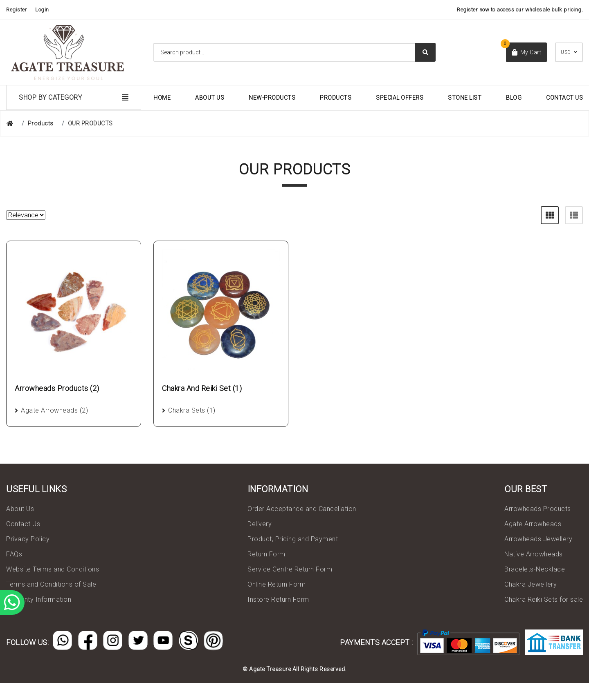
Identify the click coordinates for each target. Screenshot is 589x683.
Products (335, 97)
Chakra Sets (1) (192, 410)
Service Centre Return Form (289, 569)
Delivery (259, 524)
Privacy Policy (27, 539)
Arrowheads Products (537, 509)
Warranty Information (38, 599)
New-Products (272, 97)
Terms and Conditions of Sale (51, 584)
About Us (209, 97)
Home (162, 97)
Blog (514, 97)
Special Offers (399, 97)
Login (42, 10)
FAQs (14, 554)
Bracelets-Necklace (534, 569)
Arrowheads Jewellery (538, 539)
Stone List (464, 97)
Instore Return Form (278, 599)
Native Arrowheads (533, 554)
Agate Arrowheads (532, 524)
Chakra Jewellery (530, 584)
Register (16, 10)
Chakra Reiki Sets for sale (543, 599)
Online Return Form (276, 584)
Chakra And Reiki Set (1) (202, 388)
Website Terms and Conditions (52, 569)
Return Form (266, 554)
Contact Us (564, 97)
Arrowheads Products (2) (57, 388)
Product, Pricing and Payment (292, 539)
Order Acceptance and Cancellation (301, 509)
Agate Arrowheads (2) (54, 410)
